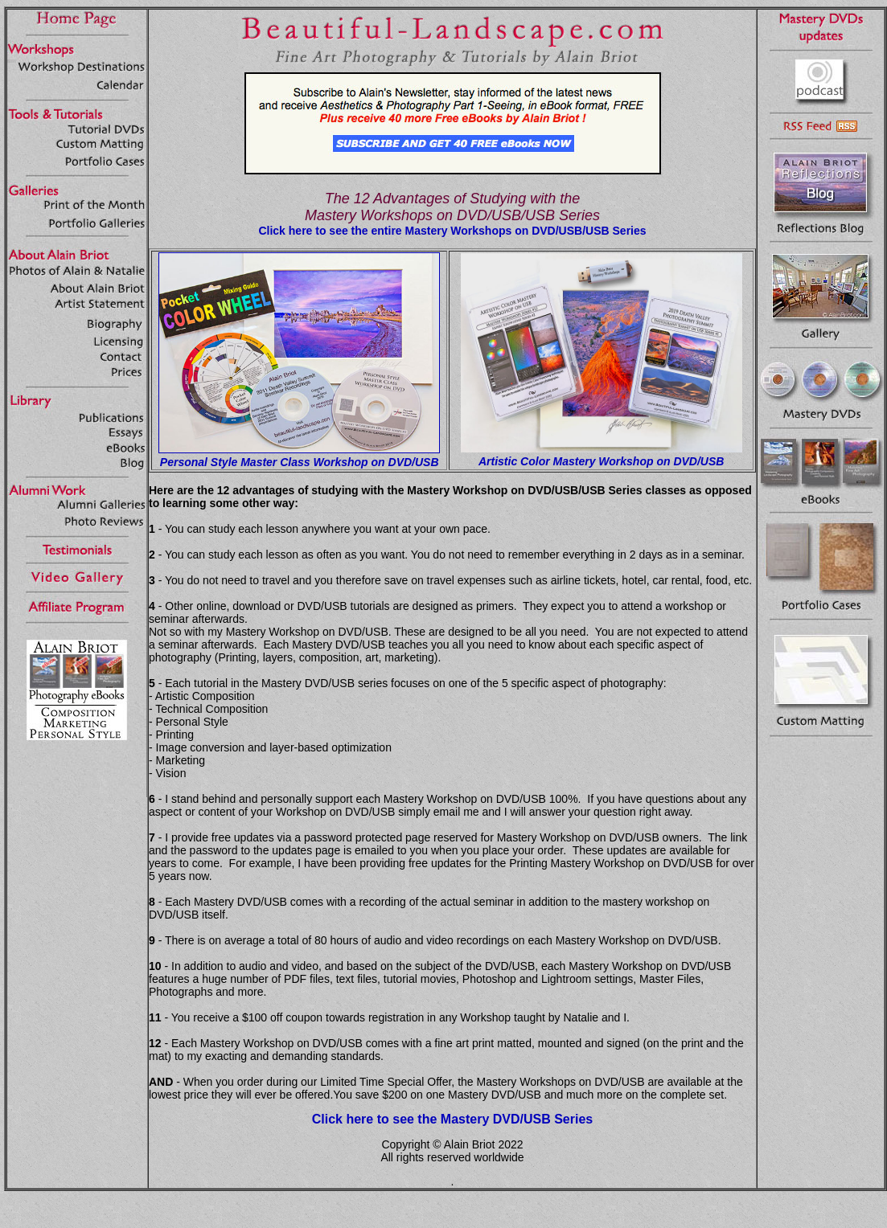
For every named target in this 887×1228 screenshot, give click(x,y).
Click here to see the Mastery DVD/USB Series (452, 1119)
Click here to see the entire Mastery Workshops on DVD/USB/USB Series (452, 230)
